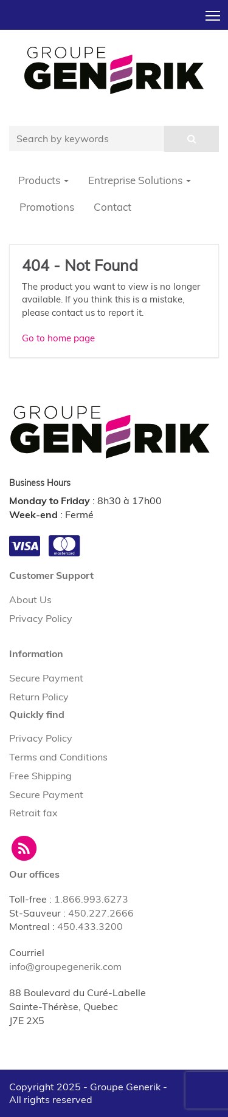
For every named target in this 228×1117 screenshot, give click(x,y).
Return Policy (39, 697)
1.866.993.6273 (91, 899)
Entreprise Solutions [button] (139, 180)
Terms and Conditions (58, 757)
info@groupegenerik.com (65, 966)
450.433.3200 (90, 926)
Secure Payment (46, 678)
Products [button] (43, 180)
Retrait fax (33, 813)
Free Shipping (40, 776)
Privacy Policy (40, 618)
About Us (30, 599)
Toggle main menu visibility (214, 12)
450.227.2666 (101, 913)
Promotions (46, 206)
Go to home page (58, 338)
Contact (112, 206)
